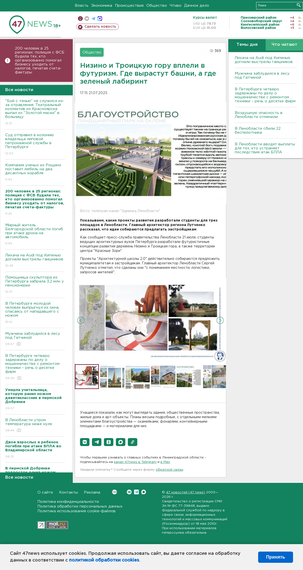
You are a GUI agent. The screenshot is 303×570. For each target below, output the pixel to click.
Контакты (68, 492)
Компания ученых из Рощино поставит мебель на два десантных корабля (35, 173)
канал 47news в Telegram (135, 462)
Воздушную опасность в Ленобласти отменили (259, 114)
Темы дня (247, 45)
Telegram (136, 492)
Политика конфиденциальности (68, 501)
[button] (84, 442)
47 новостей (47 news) (185, 492)
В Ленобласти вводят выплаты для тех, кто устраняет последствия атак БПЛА (265, 148)
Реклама (92, 492)
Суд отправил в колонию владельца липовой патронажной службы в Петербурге (35, 144)
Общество (156, 5)
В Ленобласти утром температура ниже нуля (35, 425)
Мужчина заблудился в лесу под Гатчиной (35, 339)
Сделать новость (100, 26)
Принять (275, 557)
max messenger (99, 18)
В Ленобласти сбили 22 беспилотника (258, 130)
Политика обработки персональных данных (80, 506)
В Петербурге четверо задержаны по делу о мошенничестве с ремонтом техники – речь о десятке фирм (35, 367)
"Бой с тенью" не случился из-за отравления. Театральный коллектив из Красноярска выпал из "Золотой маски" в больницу (35, 112)
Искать (299, 5)
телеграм (93, 18)
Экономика (101, 5)
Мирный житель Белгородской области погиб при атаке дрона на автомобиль (35, 235)
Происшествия (129, 5)
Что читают (284, 45)
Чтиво (175, 5)
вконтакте (86, 18)
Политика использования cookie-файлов (76, 511)
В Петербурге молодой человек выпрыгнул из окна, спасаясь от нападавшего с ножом (35, 313)
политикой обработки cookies (104, 560)
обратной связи (169, 469)
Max (143, 492)
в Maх (165, 462)
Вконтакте (114, 492)
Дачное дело (196, 5)
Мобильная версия (80, 18)
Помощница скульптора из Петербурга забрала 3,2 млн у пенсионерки (35, 285)
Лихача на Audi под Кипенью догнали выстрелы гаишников (35, 261)
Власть (81, 5)
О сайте (45, 492)
